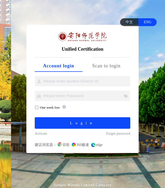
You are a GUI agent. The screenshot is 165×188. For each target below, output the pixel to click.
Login (82, 123)
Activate (41, 134)
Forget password (118, 134)
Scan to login (106, 65)
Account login (58, 65)
